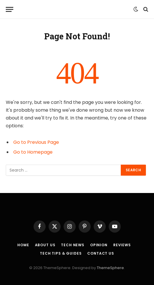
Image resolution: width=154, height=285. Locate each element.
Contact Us (100, 253)
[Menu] (9, 9)
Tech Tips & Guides (60, 253)
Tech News (72, 244)
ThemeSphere (110, 268)
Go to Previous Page (36, 142)
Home (23, 244)
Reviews (122, 244)
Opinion (98, 244)
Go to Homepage (33, 152)
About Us (45, 244)
